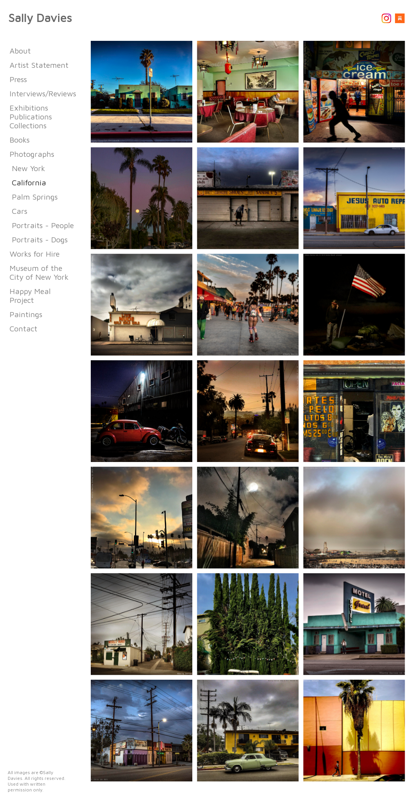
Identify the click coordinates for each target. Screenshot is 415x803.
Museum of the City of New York (39, 272)
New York (28, 168)
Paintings (26, 314)
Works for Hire (35, 253)
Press (18, 79)
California (29, 182)
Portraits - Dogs (40, 239)
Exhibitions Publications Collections (31, 116)
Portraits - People (43, 225)
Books (20, 139)
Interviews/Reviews (43, 93)
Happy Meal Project (30, 295)
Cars (19, 211)
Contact (23, 328)
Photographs (32, 154)
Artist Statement (39, 64)
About (20, 50)
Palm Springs (35, 196)
